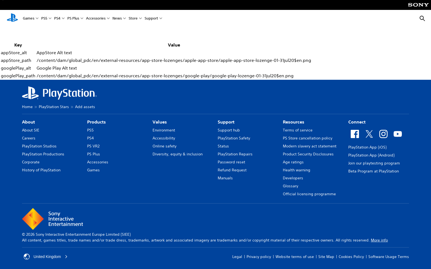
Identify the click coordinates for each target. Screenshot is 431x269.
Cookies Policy (351, 256)
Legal (237, 256)
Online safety (164, 146)
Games (28, 19)
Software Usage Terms (388, 256)
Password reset (231, 162)
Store (133, 19)
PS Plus (73, 19)
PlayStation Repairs (235, 154)
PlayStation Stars (54, 106)
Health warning (296, 170)
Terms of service (298, 130)
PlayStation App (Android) (371, 155)
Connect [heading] (357, 122)
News (117, 19)
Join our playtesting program (374, 163)
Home (27, 106)
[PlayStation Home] (12, 18)
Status (223, 146)
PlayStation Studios (39, 146)
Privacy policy (259, 256)
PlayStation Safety (234, 138)
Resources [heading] (293, 122)
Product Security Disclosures (308, 154)
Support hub (229, 130)
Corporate (31, 162)
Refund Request (232, 170)
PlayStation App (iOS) (367, 147)
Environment (164, 130)
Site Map (326, 256)
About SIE (30, 130)
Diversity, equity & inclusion (178, 154)
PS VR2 (93, 146)
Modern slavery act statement (309, 146)
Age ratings (293, 162)
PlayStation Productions (43, 154)
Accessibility (164, 138)
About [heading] (28, 122)
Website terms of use (294, 256)
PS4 (57, 19)
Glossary (290, 185)
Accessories (96, 19)
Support (151, 19)
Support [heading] (226, 122)
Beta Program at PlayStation (373, 171)
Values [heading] (160, 122)
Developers (293, 177)
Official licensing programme (309, 193)
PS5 (44, 19)
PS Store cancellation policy (307, 138)
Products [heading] (96, 122)
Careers (28, 138)
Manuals (225, 177)
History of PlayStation (41, 170)
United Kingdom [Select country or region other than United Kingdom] (45, 256)
